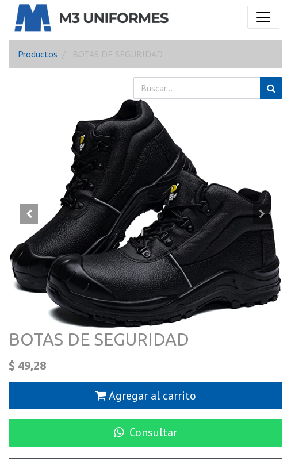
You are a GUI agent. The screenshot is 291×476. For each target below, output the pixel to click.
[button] (29, 213)
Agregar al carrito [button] (145, 395)
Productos (38, 54)
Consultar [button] (145, 432)
